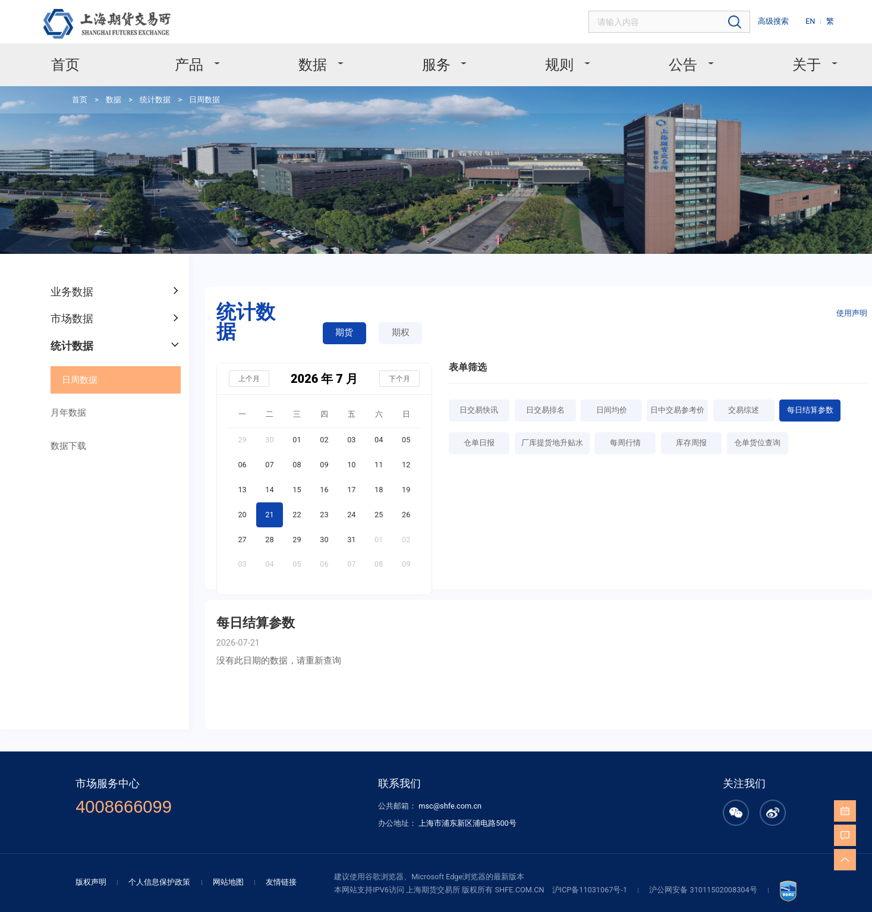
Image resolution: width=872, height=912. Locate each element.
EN (815, 19)
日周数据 (188, 91)
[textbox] (687, 20)
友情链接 (295, 809)
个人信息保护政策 (183, 809)
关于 (777, 59)
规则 (550, 59)
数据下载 (61, 408)
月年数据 (61, 378)
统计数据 (142, 91)
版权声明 (120, 809)
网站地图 (246, 809)
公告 (664, 59)
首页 (96, 59)
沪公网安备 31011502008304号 (679, 816)
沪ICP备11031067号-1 (574, 816)
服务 (437, 59)
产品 (210, 59)
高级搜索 (781, 19)
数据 (324, 59)
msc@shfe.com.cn (449, 738)
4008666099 (150, 739)
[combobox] (687, 20)
